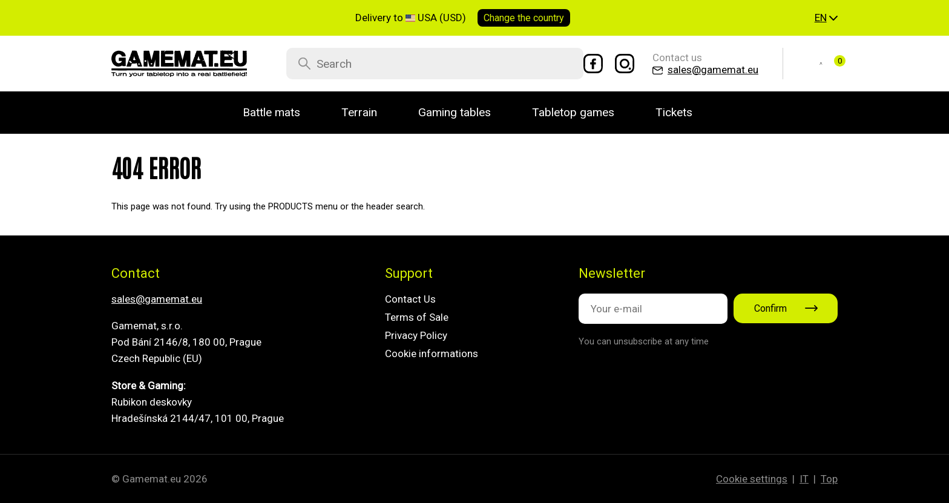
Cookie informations (431, 353)
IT (804, 479)
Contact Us (410, 299)
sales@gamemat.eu (156, 299)
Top (829, 479)
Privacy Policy (416, 335)
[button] (826, 18)
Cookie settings (751, 479)
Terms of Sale (416, 317)
